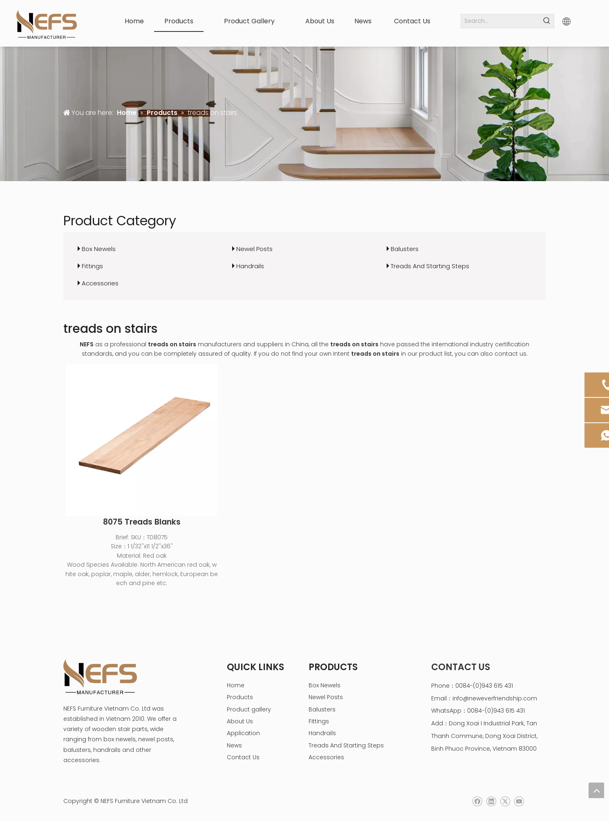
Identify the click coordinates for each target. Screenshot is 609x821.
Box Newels (99, 249)
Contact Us (243, 757)
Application (243, 733)
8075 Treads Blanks (142, 522)
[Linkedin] (491, 801)
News (234, 745)
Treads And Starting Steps (430, 266)
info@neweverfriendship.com (494, 698)
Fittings (92, 266)
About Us (240, 721)
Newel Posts (254, 249)
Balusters (405, 249)
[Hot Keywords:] (547, 21)
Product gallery (249, 709)
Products (240, 697)
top (596, 790)
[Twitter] (505, 801)
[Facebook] (477, 801)
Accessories (100, 283)
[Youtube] (519, 801)
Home (235, 685)
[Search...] (500, 21)
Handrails (250, 266)
